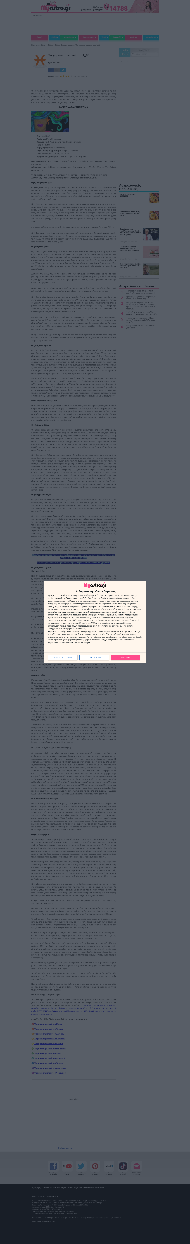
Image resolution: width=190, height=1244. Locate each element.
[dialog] (95, 622)
